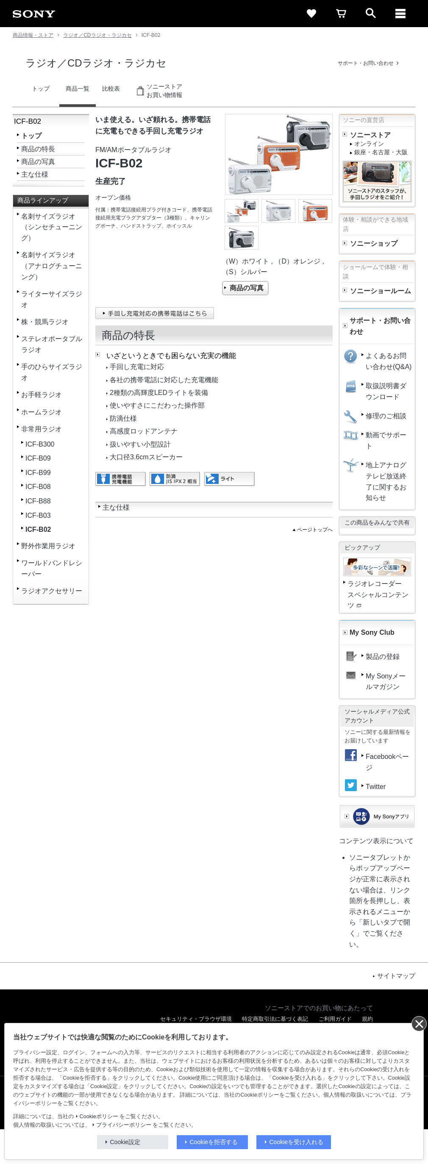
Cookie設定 (125, 1142)
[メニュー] (400, 13)
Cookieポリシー (99, 1117)
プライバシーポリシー (123, 1125)
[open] (371, 13)
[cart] (341, 13)
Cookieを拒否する (214, 1142)
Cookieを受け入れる (297, 1142)
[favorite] (311, 13)
